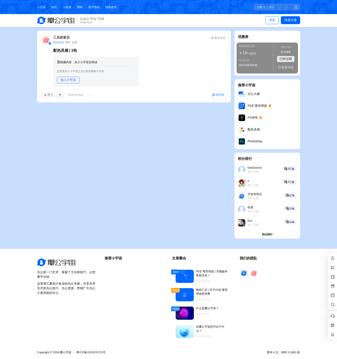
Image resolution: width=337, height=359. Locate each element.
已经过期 (286, 59)
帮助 (80, 7)
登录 (272, 20)
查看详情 (286, 67)
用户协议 (94, 7)
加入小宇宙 (68, 80)
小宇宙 (41, 7)
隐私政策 (111, 7)
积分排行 (267, 234)
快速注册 (290, 20)
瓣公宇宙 (65, 352)
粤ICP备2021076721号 (90, 352)
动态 (54, 7)
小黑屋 (67, 7)
